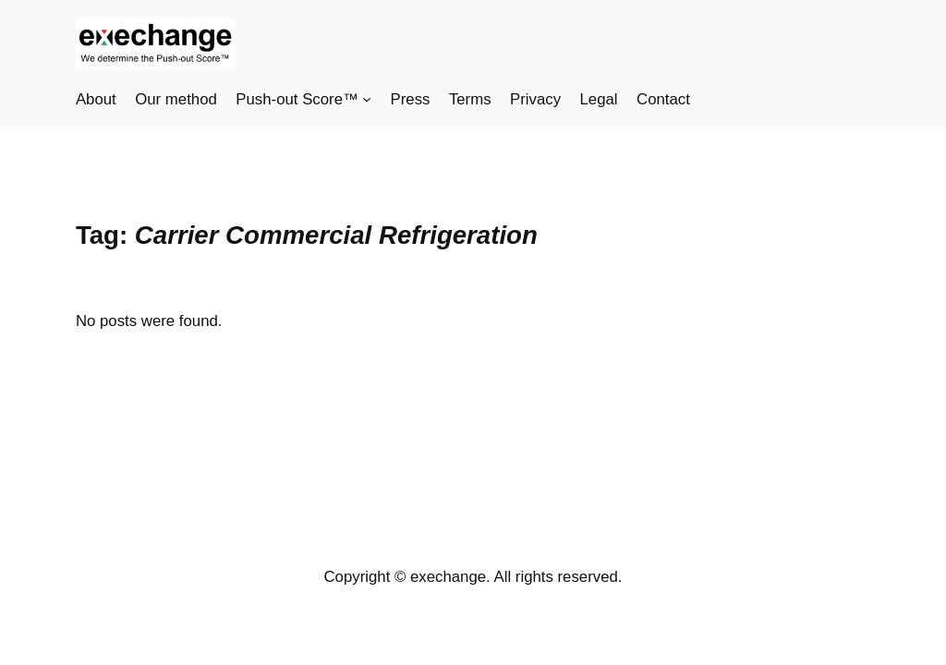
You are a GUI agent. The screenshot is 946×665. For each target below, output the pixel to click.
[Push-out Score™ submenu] (366, 98)
